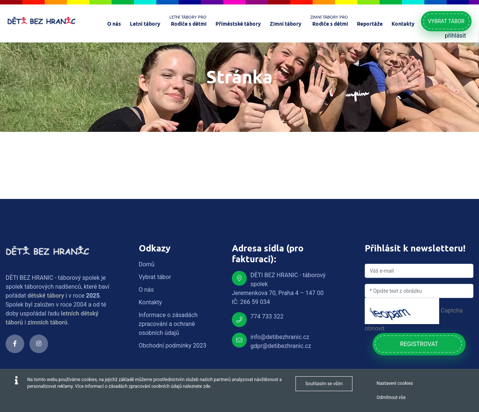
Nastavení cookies (395, 383)
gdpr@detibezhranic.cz (280, 345)
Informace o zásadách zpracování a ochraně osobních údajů (168, 323)
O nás (146, 289)
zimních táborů (48, 322)
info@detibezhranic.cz (279, 336)
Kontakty (150, 302)
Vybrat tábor (446, 21)
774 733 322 (267, 316)
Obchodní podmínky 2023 (173, 345)
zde (206, 386)
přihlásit (455, 35)
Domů (146, 264)
